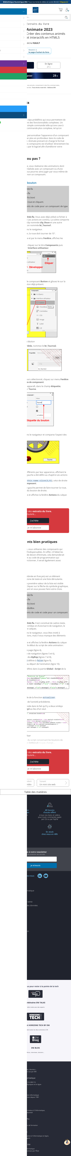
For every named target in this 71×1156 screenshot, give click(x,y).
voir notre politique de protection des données (30, 854)
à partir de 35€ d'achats (21, 835)
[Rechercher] (66, 17)
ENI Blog (19, 1065)
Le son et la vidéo (23, 784)
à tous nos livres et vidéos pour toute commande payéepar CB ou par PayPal (50, 814)
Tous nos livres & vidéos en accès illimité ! (35, 2)
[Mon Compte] (67, 10)
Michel (33, 43)
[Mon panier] (61, 10)
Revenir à (39, 51)
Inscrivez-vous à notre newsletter (35, 853)
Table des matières (35, 792)
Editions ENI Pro (22, 1119)
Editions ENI (35, 10)
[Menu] (2, 10)
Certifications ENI (23, 1144)
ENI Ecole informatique (25, 1078)
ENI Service (20, 1106)
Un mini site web (47, 784)
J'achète (34, 520)
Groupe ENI (21, 1091)
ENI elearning (21, 1131)
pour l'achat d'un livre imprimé (21, 813)
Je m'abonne (34, 527)
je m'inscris (35, 865)
